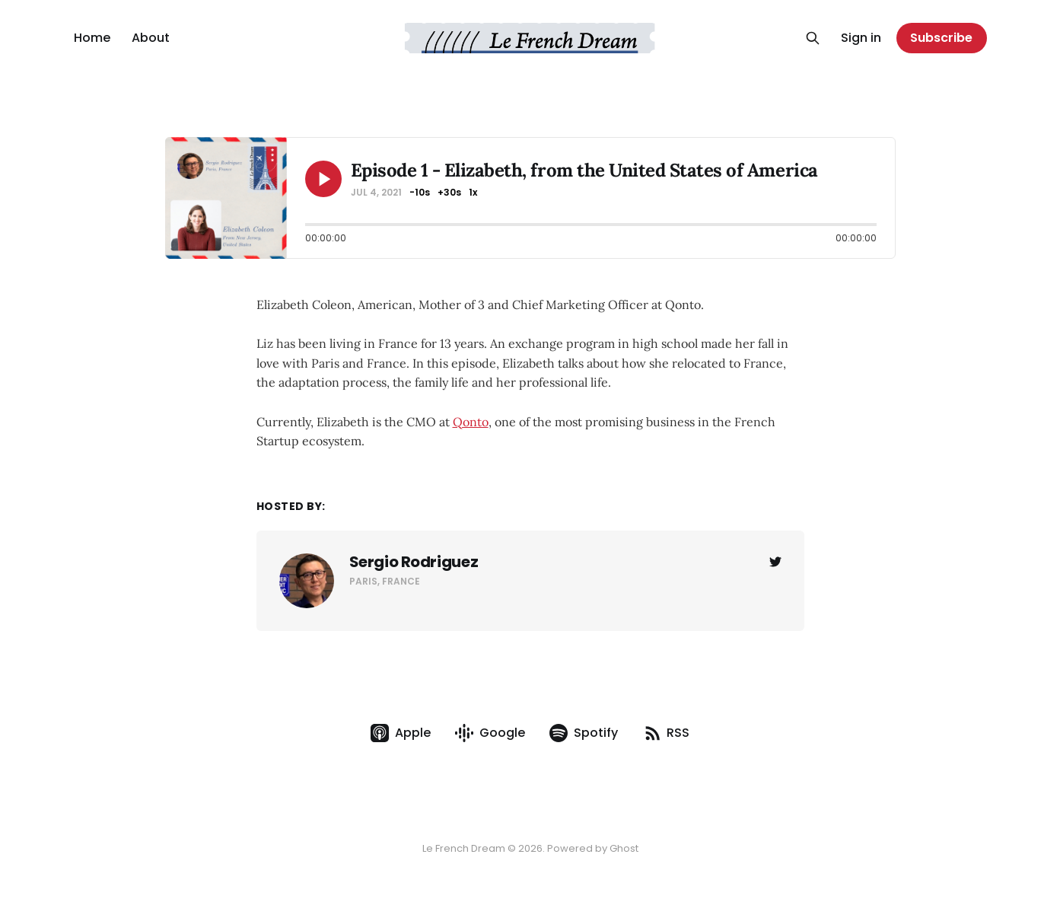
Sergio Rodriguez (414, 561)
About (151, 37)
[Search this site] (812, 38)
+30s (449, 192)
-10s (419, 192)
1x (473, 192)
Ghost (624, 848)
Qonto (471, 421)
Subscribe (941, 37)
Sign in (861, 37)
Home (92, 37)
